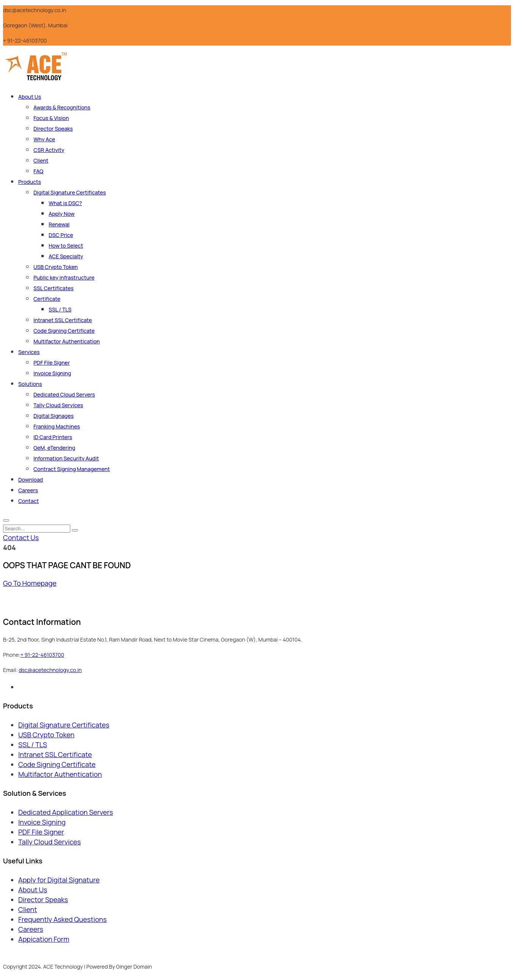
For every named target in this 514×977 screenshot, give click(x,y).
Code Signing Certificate (64, 330)
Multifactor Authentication (66, 341)
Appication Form (43, 939)
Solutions (30, 383)
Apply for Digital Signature (59, 879)
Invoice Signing (52, 373)
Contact (28, 500)
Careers (28, 490)
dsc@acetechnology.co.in (50, 669)
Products (29, 181)
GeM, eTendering (54, 447)
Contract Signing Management (71, 469)
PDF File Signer (51, 362)
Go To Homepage (30, 583)
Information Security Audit (66, 458)
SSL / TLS (60, 309)
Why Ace (44, 139)
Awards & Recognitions (61, 107)
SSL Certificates (53, 288)
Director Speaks (53, 128)
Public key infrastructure (64, 277)
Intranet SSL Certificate (62, 320)
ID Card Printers (52, 437)
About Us (29, 96)
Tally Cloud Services (58, 405)
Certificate (46, 298)
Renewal (59, 224)
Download (30, 479)
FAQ (38, 171)
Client (40, 160)
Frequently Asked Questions (62, 919)
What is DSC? (65, 203)
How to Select (66, 245)
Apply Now (61, 213)
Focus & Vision (51, 118)
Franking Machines (56, 426)
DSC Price (61, 235)
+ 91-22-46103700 (42, 654)
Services (29, 352)
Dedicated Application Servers (65, 812)
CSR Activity (48, 149)
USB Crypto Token (55, 266)
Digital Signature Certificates (69, 192)
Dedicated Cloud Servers (64, 394)
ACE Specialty (66, 256)
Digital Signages (53, 415)
